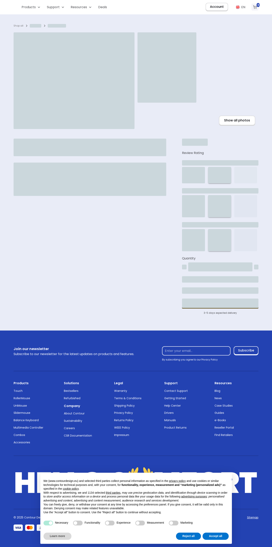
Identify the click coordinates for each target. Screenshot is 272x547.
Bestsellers (71, 391)
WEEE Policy (122, 428)
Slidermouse (22, 413)
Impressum (121, 435)
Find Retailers (224, 435)
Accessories (22, 442)
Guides (219, 413)
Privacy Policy (123, 413)
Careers (69, 428)
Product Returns (175, 428)
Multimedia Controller (28, 428)
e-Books (220, 420)
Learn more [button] (57, 536)
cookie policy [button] (71, 488)
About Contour (74, 413)
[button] (31, 7)
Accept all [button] (215, 536)
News (218, 398)
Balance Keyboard (26, 420)
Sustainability (73, 421)
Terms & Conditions (127, 398)
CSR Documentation (78, 436)
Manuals (170, 420)
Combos (19, 435)
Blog (217, 391)
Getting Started (175, 398)
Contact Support (176, 391)
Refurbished (72, 398)
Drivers (169, 413)
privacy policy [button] (177, 480)
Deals (102, 7)
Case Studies (224, 406)
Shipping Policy (124, 406)
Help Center (172, 406)
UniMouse (20, 406)
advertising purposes (194, 496)
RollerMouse (22, 398)
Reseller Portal (224, 428)
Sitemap (252, 517)
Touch (18, 391)
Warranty (120, 391)
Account (217, 6)
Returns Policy (124, 420)
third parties (113, 492)
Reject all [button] (188, 536)
